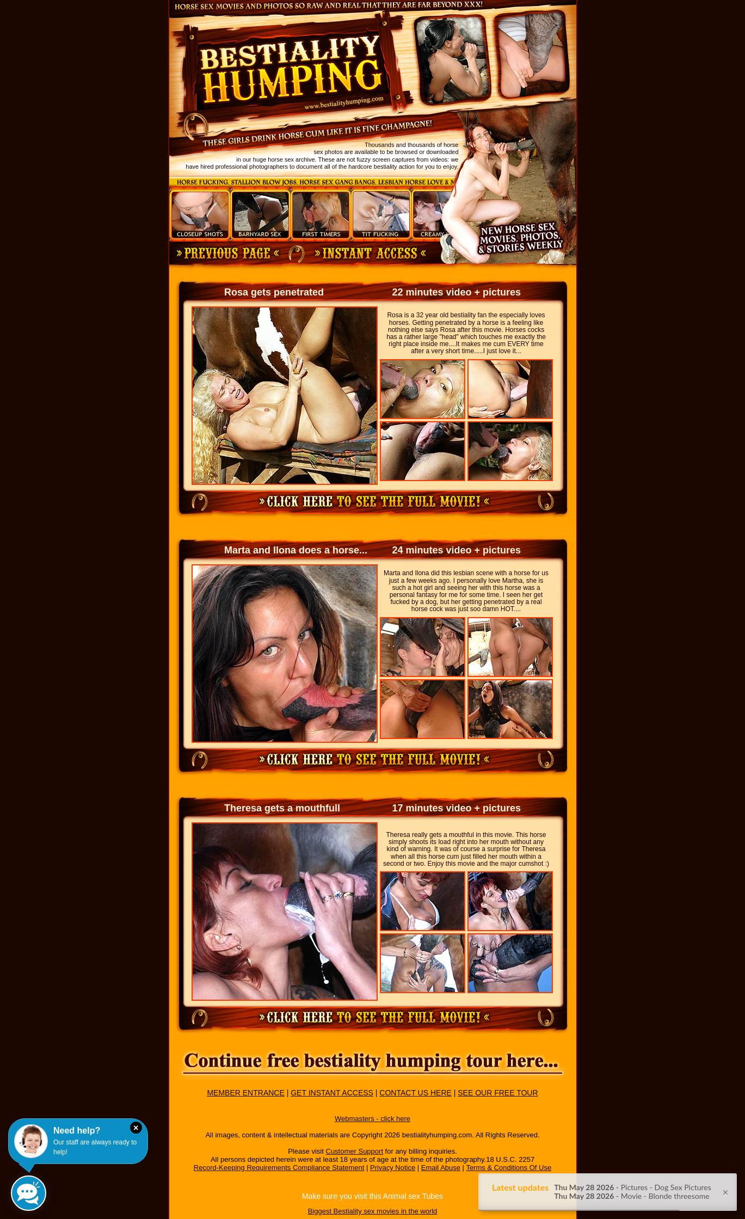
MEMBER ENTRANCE (245, 1092)
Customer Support (355, 1151)
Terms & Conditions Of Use (508, 1167)
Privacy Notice (392, 1167)
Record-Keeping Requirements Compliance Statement (279, 1167)
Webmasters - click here (372, 1119)
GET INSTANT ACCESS (332, 1092)
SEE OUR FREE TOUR (498, 1092)
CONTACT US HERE (415, 1092)
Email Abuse (440, 1167)
